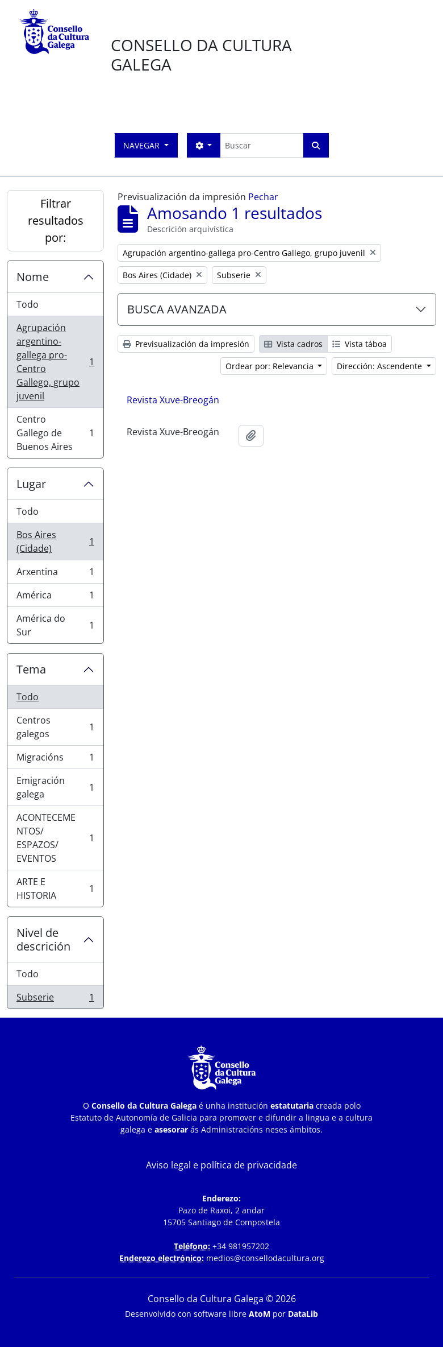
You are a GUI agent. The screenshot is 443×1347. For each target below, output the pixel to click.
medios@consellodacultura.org (265, 1258)
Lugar (31, 483)
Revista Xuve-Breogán (173, 400)
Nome (32, 276)
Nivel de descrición (43, 939)
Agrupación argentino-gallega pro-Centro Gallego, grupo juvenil (55, 361)
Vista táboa (359, 343)
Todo (27, 304)
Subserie (55, 999)
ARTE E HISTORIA (55, 888)
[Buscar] (261, 145)
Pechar (263, 197)
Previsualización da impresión (186, 343)
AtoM (259, 1313)
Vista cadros (293, 343)
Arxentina (55, 574)
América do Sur (55, 625)
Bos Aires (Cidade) (55, 541)
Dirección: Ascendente (380, 366)
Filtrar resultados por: (55, 220)
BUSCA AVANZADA (177, 309)
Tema (31, 669)
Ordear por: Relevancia (270, 366)
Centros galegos (55, 727)
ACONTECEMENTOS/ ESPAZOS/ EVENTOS (55, 838)
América (55, 597)
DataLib (303, 1313)
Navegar (142, 145)
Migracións (55, 759)
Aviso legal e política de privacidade (221, 1165)
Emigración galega (55, 787)
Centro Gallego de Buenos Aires (55, 433)
